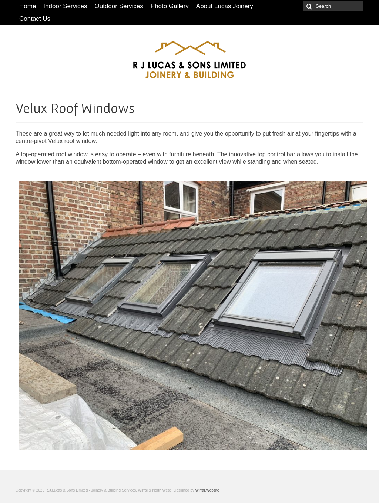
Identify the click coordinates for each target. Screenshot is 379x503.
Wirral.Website (207, 490)
